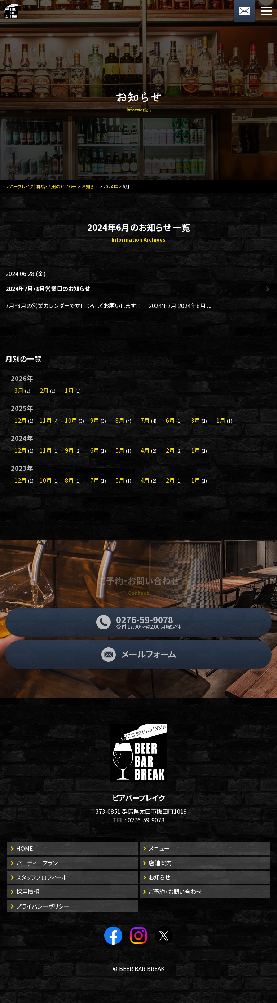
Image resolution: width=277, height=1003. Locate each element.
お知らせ (159, 877)
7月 (145, 420)
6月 (170, 420)
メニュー (159, 848)
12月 (20, 420)
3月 (18, 390)
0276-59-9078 (146, 819)
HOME (24, 848)
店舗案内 (160, 862)
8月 (119, 420)
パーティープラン (37, 862)
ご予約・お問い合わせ (175, 891)
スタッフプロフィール (41, 877)
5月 (119, 450)
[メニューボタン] (266, 11)
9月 (94, 420)
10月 (71, 420)
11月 (46, 420)
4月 (145, 450)
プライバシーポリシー (43, 906)
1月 (69, 390)
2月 (44, 390)
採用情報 (27, 891)
